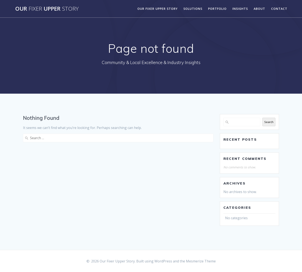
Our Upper (47, 8)
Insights (240, 9)
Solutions (192, 9)
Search (268, 122)
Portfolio (217, 9)
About (259, 9)
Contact (279, 9)
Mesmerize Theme (201, 261)
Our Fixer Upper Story (157, 9)
